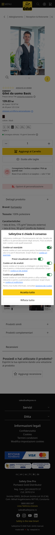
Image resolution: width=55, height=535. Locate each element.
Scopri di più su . (27, 269)
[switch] (49, 247)
